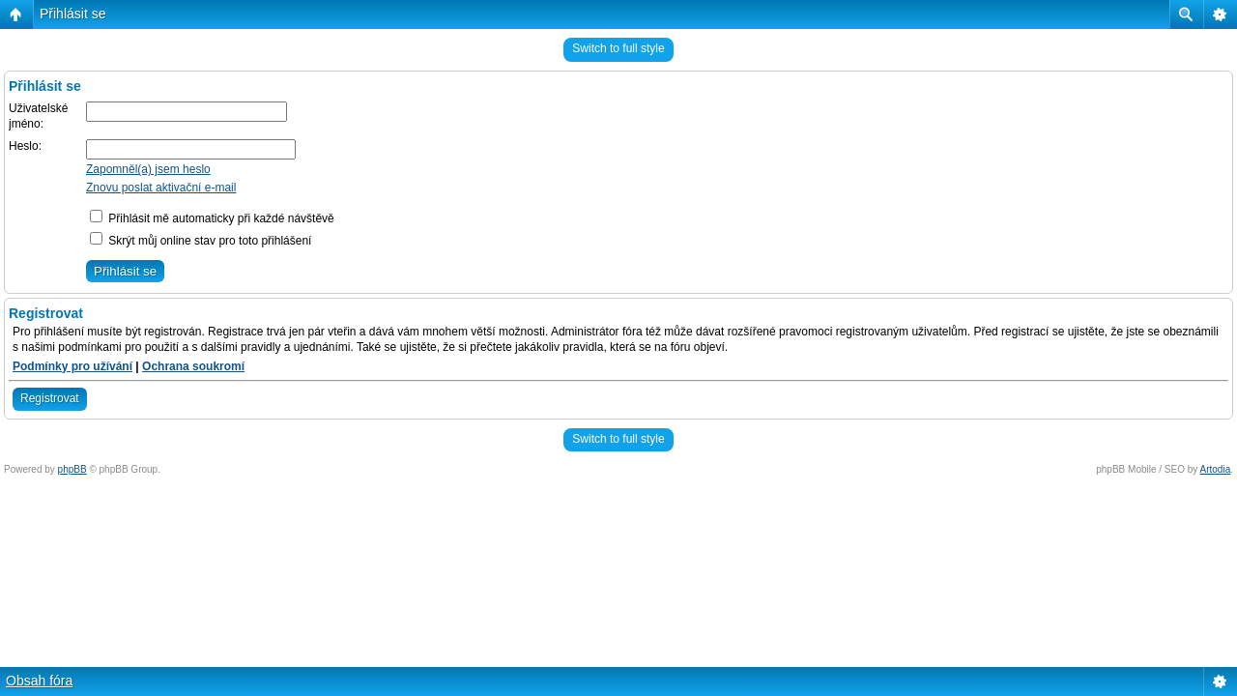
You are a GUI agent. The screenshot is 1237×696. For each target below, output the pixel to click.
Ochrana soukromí (193, 366)
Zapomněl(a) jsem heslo (148, 169)
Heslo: (25, 146)
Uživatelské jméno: (38, 116)
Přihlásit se (72, 13)
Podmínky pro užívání (72, 366)
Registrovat (49, 398)
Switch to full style (618, 48)
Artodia (1215, 469)
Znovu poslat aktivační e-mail (161, 187)
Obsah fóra (39, 680)
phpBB (72, 469)
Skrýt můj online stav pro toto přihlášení (200, 240)
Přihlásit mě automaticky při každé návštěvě (212, 218)
